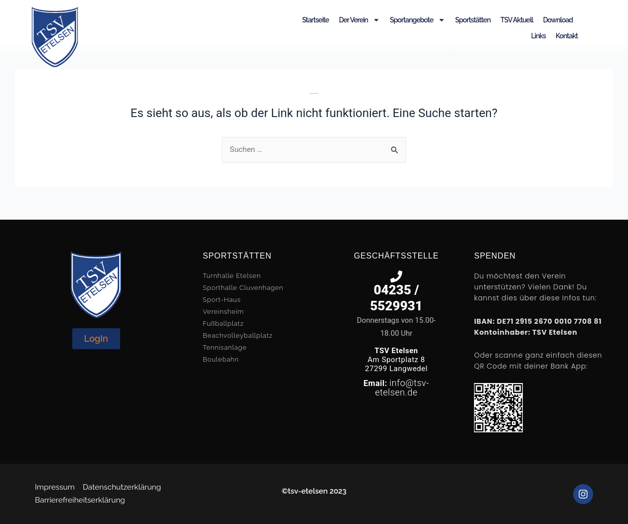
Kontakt (567, 36)
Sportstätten (472, 20)
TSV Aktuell (516, 20)
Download (558, 20)
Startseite (315, 20)
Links (538, 36)
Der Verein (359, 20)
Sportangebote (417, 20)
